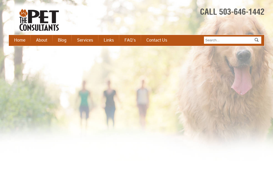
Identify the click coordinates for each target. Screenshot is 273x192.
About (41, 40)
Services (85, 40)
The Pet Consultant (39, 20)
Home (19, 40)
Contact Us (156, 40)
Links (109, 40)
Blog (62, 40)
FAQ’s (130, 40)
